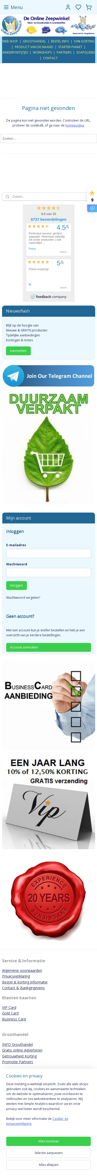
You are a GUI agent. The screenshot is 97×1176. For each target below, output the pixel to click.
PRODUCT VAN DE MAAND (34, 47)
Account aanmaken (24, 647)
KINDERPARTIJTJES (15, 52)
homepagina (74, 125)
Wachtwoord (16, 564)
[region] (48, 1106)
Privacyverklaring (16, 976)
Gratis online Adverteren (22, 1050)
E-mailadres (16, 545)
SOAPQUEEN (85, 52)
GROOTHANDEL (34, 41)
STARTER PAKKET (70, 47)
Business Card (14, 1019)
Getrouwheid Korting (19, 1056)
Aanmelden (18, 351)
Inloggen (16, 585)
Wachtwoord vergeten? (23, 597)
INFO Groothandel (17, 1044)
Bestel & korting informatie (25, 982)
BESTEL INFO (60, 41)
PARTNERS (64, 52)
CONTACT (50, 58)
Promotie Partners (17, 1061)
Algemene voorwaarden (22, 970)
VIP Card (9, 1007)
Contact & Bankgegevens (23, 987)
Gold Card (10, 1013)
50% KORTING (84, 41)
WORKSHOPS (42, 52)
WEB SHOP (10, 41)
